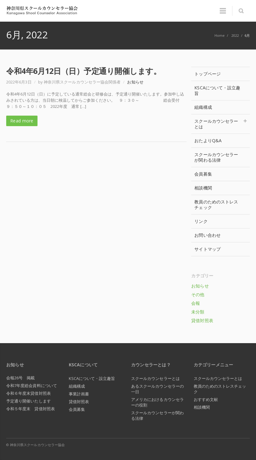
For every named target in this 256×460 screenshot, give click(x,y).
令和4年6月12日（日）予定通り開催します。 (83, 71)
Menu (223, 11)
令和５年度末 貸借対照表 (30, 408)
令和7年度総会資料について (31, 385)
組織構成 (203, 107)
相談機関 (203, 188)
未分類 (197, 312)
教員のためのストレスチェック (216, 204)
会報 (195, 303)
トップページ (207, 74)
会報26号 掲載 (20, 378)
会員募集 (203, 174)
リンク (200, 221)
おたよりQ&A (208, 140)
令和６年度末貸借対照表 (28, 393)
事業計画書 (79, 394)
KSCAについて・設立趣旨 (217, 90)
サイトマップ (207, 249)
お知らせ (135, 82)
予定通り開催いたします (28, 401)
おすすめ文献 (206, 399)
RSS (243, 444)
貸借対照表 (202, 320)
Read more (21, 121)
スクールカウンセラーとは (220, 124)
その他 (197, 294)
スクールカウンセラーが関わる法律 (216, 157)
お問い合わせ (207, 235)
